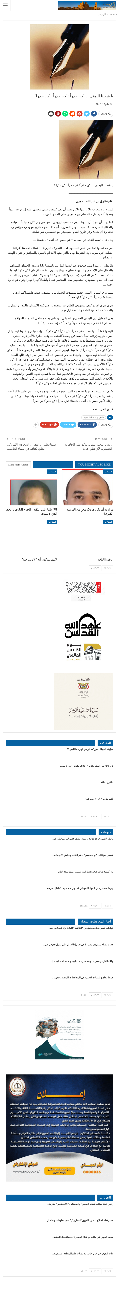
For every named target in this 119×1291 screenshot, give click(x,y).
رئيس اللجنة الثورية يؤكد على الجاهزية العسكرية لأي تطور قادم (88, 446)
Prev (107, 568)
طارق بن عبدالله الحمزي (93, 417)
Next (95, 568)
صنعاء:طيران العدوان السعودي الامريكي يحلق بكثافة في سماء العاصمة (31, 446)
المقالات (108, 471)
